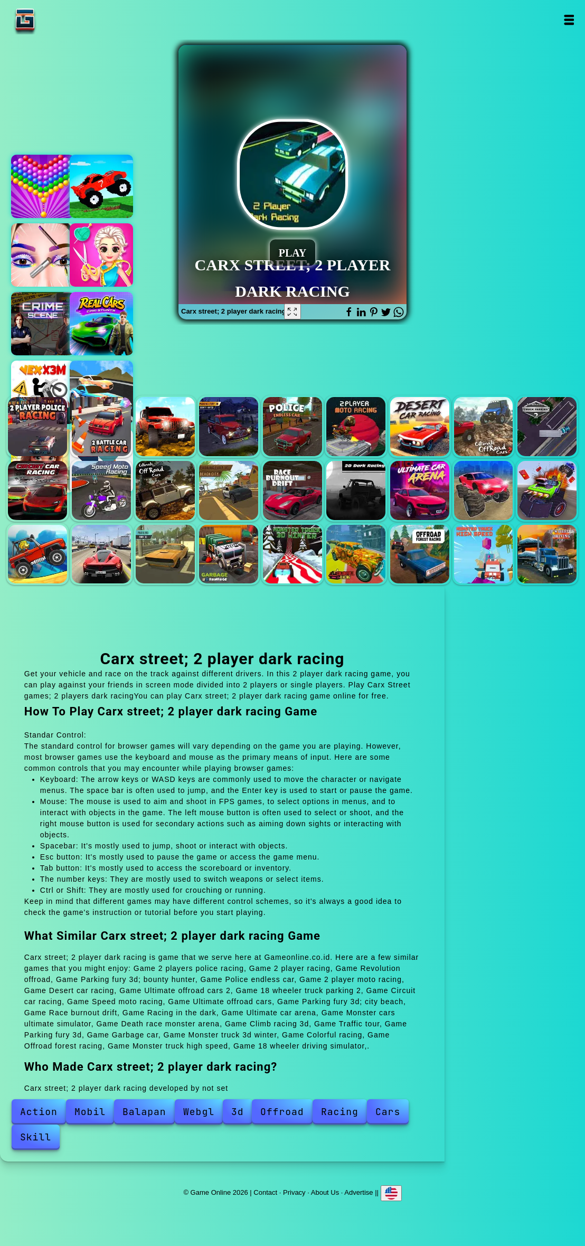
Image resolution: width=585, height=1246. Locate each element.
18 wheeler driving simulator (547, 554)
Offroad (282, 1112)
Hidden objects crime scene (42, 323)
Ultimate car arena (419, 490)
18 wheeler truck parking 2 (547, 426)
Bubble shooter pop (42, 186)
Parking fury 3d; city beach (228, 490)
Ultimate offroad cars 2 (483, 426)
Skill (35, 1137)
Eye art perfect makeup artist (42, 255)
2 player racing (101, 426)
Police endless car (292, 426)
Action (39, 1112)
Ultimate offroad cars (165, 490)
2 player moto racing (355, 426)
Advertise (358, 1192)
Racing (339, 1112)
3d (237, 1112)
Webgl (198, 1112)
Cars (387, 1112)
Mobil (90, 1112)
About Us (325, 1192)
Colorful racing (355, 554)
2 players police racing (37, 426)
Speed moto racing (101, 490)
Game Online (58, 20)
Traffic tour (101, 554)
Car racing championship (101, 392)
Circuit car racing (37, 490)
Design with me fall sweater (101, 255)
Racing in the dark (355, 490)
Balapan (144, 1112)
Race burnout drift (292, 490)
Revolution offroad (165, 426)
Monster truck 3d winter (292, 554)
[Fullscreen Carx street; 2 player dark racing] (292, 311)
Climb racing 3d (37, 554)
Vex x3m (42, 392)
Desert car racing (419, 426)
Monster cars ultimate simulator (483, 490)
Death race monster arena (547, 490)
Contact (265, 1192)
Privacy (294, 1192)
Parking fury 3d (165, 554)
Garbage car (228, 554)
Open (569, 20)
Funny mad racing (101, 186)
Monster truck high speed (483, 554)
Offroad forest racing (419, 554)
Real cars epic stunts (101, 323)
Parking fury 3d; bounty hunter (228, 426)
